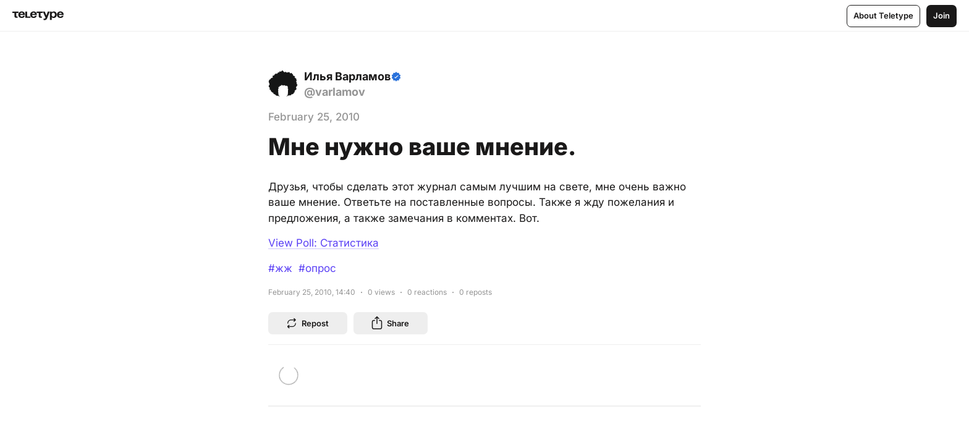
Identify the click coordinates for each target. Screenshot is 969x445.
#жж (280, 268)
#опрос (317, 268)
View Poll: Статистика (323, 243)
